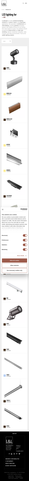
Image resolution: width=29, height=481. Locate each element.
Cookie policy (11, 477)
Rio (7, 298)
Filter (4, 41)
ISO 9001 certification (10, 465)
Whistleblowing (19, 477)
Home (3, 9)
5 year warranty (9, 461)
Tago (7, 349)
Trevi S (8, 400)
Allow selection (14, 265)
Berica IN (8, 93)
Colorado (9, 195)
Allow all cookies (14, 260)
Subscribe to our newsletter (12, 458)
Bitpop (8, 144)
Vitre (7, 426)
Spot (7, 323)
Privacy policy (18, 475)
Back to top (14, 433)
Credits (21, 478)
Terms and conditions (13, 478)
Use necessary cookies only (14, 270)
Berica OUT (9, 119)
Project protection (9, 463)
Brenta (8, 170)
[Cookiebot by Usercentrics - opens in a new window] (20, 209)
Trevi (7, 375)
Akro (7, 68)
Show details (20, 255)
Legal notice (11, 475)
